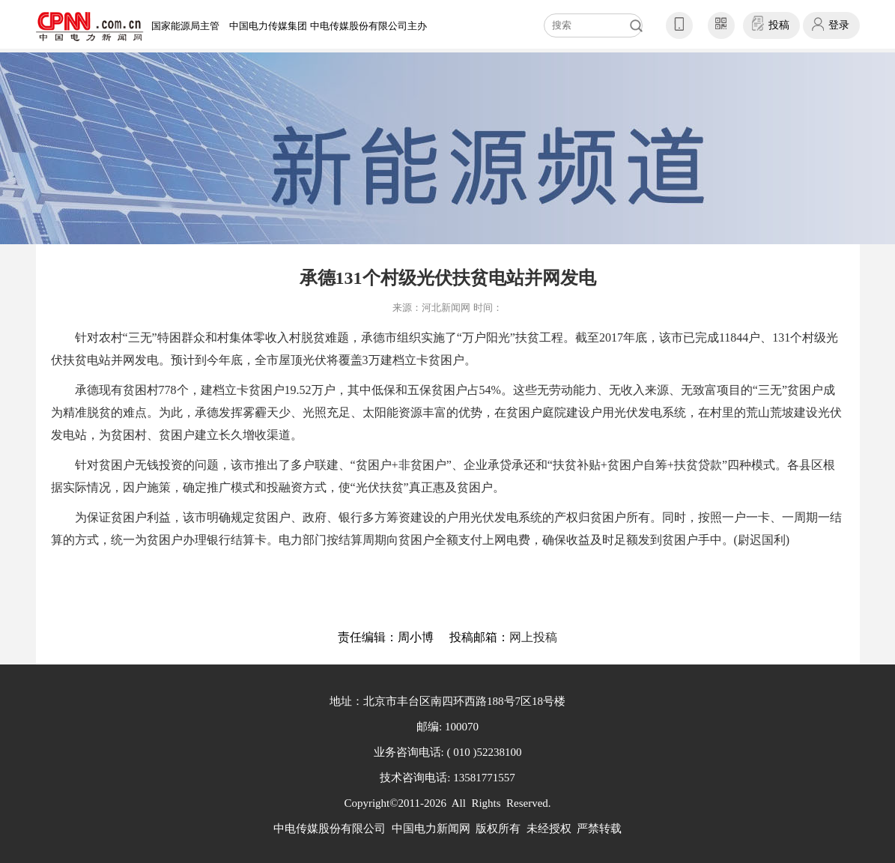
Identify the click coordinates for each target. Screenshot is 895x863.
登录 (838, 25)
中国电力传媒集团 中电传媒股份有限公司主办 (327, 25)
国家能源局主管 (185, 25)
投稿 (778, 25)
